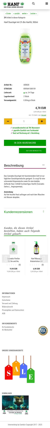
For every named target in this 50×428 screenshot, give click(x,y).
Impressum (6, 297)
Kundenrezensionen (18, 212)
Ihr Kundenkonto (8, 327)
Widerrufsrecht (7, 307)
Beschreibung (14, 165)
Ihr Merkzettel (7, 330)
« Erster (8, 13)
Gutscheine (6, 300)
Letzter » (33, 13)
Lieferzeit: (8, 92)
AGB (3, 313)
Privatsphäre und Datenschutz (13, 310)
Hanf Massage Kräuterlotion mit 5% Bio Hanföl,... (36, 260)
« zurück (16, 13)
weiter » (25, 13)
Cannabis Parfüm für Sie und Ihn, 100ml (13, 260)
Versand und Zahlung (10, 303)
